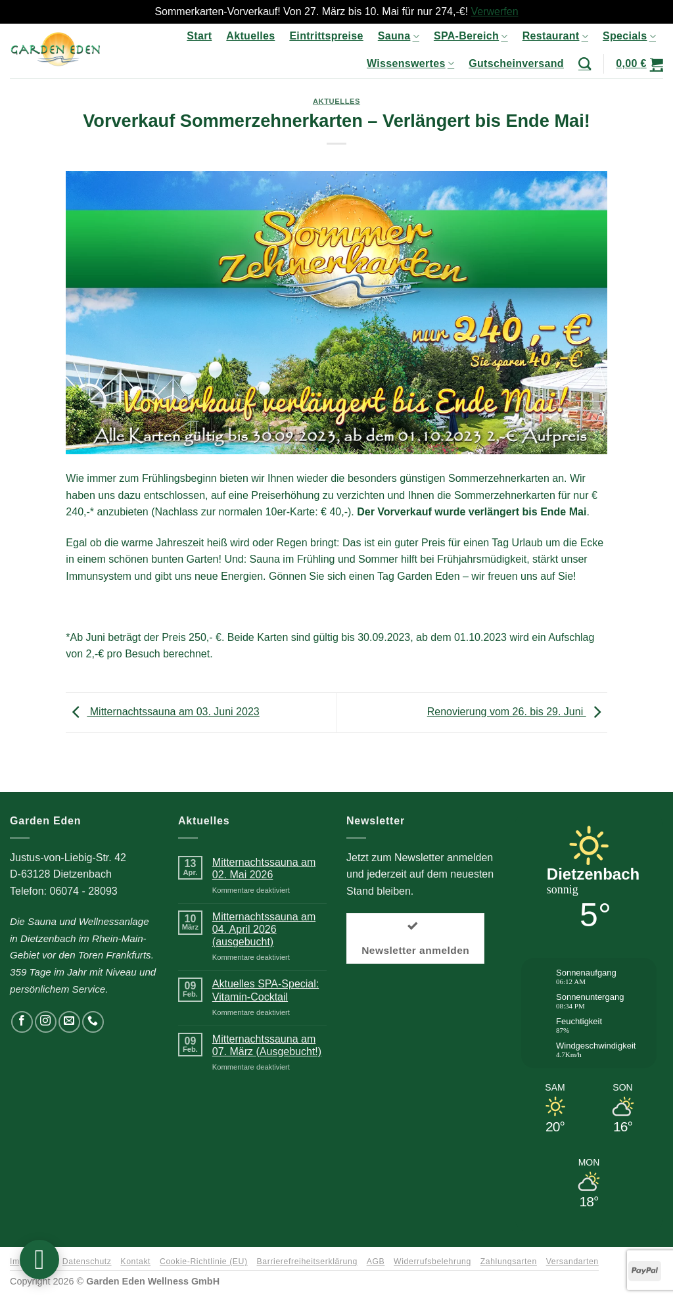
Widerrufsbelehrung (432, 1261)
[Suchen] (584, 63)
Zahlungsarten (508, 1261)
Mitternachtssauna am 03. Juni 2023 (162, 711)
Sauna (398, 36)
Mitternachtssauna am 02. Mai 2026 (263, 868)
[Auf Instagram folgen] (46, 1022)
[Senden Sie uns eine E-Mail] (69, 1022)
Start (199, 35)
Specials (629, 36)
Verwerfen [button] (495, 11)
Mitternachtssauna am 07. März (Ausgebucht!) (266, 1045)
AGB (376, 1261)
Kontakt (135, 1261)
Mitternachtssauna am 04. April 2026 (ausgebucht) (263, 929)
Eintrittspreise (326, 35)
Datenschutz (87, 1261)
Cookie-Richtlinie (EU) (204, 1261)
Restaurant (555, 36)
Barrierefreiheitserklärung (307, 1261)
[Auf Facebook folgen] (22, 1022)
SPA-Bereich (471, 36)
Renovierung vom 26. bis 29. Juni (517, 711)
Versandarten (572, 1261)
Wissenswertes (410, 63)
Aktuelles (250, 35)
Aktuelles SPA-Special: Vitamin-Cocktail (265, 990)
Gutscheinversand (516, 63)
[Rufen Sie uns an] (93, 1022)
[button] (639, 63)
